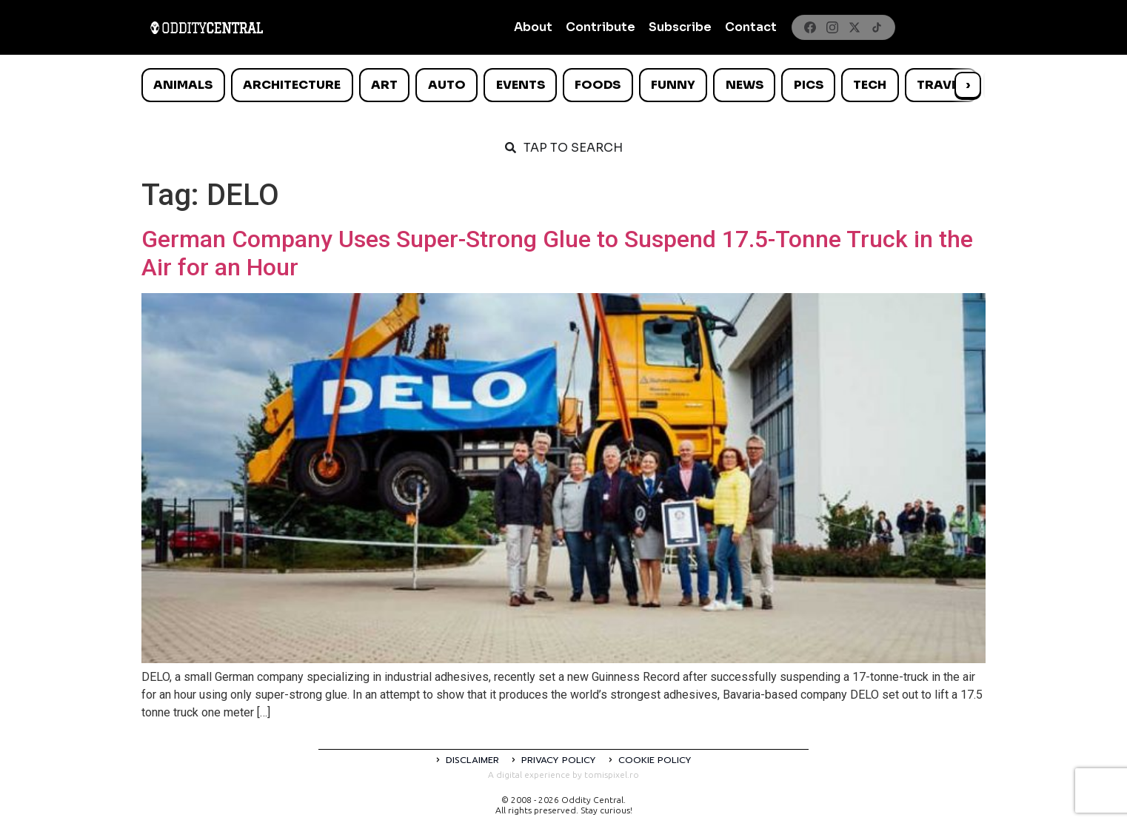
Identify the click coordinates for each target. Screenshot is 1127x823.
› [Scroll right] (968, 85)
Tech (869, 85)
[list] (563, 85)
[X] (854, 27)
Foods (598, 85)
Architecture (292, 85)
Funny (673, 85)
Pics (808, 85)
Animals (183, 85)
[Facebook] (810, 27)
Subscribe (680, 27)
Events (520, 85)
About (533, 27)
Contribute (600, 27)
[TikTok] (877, 27)
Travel (941, 85)
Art (384, 85)
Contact (751, 27)
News (744, 85)
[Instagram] (832, 27)
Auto (447, 85)
